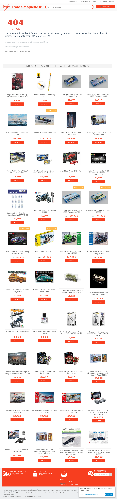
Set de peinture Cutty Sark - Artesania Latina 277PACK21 (17, 214)
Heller (18, 493)
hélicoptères (67, 490)
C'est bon (108, 494)
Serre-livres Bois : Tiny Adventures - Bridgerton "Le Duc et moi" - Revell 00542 (98, 373)
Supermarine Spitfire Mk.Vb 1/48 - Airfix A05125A (71, 411)
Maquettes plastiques (9, 490)
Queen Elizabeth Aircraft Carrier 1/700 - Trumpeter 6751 (71, 211)
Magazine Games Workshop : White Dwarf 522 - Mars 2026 (17, 96)
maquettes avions (19, 490)
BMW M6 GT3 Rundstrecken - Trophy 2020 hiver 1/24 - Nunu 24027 (98, 452)
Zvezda (33, 493)
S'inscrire (94, 1)
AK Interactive (24, 493)
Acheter (17, 104)
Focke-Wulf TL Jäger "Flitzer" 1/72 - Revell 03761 (17, 172)
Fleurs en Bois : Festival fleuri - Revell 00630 (44, 372)
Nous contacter (102, 1)
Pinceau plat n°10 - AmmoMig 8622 (44, 96)
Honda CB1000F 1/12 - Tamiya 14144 (44, 211)
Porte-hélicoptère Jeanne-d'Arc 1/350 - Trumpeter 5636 (98, 95)
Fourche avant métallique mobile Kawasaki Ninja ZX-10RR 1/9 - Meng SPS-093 (71, 452)
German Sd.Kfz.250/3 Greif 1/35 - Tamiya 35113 (17, 291)
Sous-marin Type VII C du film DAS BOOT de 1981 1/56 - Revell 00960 (98, 412)
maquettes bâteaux (29, 490)
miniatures (74, 490)
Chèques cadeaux (85, 1)
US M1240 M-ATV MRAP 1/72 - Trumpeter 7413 (71, 95)
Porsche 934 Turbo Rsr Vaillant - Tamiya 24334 (44, 291)
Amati (54, 493)
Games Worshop (39, 493)
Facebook (111, 1)
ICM (29, 493)
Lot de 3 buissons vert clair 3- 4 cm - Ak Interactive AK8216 (71, 291)
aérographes (7, 494)
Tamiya (11, 493)
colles (12, 494)
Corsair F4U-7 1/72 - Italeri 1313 (44, 133)
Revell (15, 493)
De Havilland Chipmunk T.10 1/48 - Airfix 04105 (44, 411)
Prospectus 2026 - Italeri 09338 (17, 331)
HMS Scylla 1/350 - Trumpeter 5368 (17, 134)
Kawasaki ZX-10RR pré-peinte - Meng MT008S (71, 252)
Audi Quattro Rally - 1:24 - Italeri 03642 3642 (17, 411)
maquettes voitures (39, 490)
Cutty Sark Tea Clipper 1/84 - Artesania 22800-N (98, 294)
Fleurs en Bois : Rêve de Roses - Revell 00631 (71, 372)
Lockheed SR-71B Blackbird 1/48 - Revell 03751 (17, 451)
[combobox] (69, 7)
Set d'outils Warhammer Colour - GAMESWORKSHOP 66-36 (71, 333)
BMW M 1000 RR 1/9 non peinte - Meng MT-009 (98, 253)
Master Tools (59, 493)
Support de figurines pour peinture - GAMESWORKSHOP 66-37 (98, 334)
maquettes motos (59, 490)
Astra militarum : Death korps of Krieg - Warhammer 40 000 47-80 (17, 373)
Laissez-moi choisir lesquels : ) (89, 494)
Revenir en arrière (25, 51)
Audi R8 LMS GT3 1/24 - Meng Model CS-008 (17, 253)
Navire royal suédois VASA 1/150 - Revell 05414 (98, 134)
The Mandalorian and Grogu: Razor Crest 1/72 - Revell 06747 (44, 172)
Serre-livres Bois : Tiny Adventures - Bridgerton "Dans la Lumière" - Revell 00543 (44, 452)
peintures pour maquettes (73, 493)
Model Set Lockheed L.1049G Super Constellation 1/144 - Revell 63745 (98, 173)
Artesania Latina (48, 493)
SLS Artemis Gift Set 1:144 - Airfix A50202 (71, 134)
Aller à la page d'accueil (11, 51)
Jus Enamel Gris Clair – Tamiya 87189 (44, 332)
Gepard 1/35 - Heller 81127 (44, 251)
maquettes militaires (49, 490)
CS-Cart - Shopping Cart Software (31, 496)
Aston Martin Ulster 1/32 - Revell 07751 (71, 172)
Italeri (64, 493)
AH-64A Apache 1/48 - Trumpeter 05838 (98, 211)
